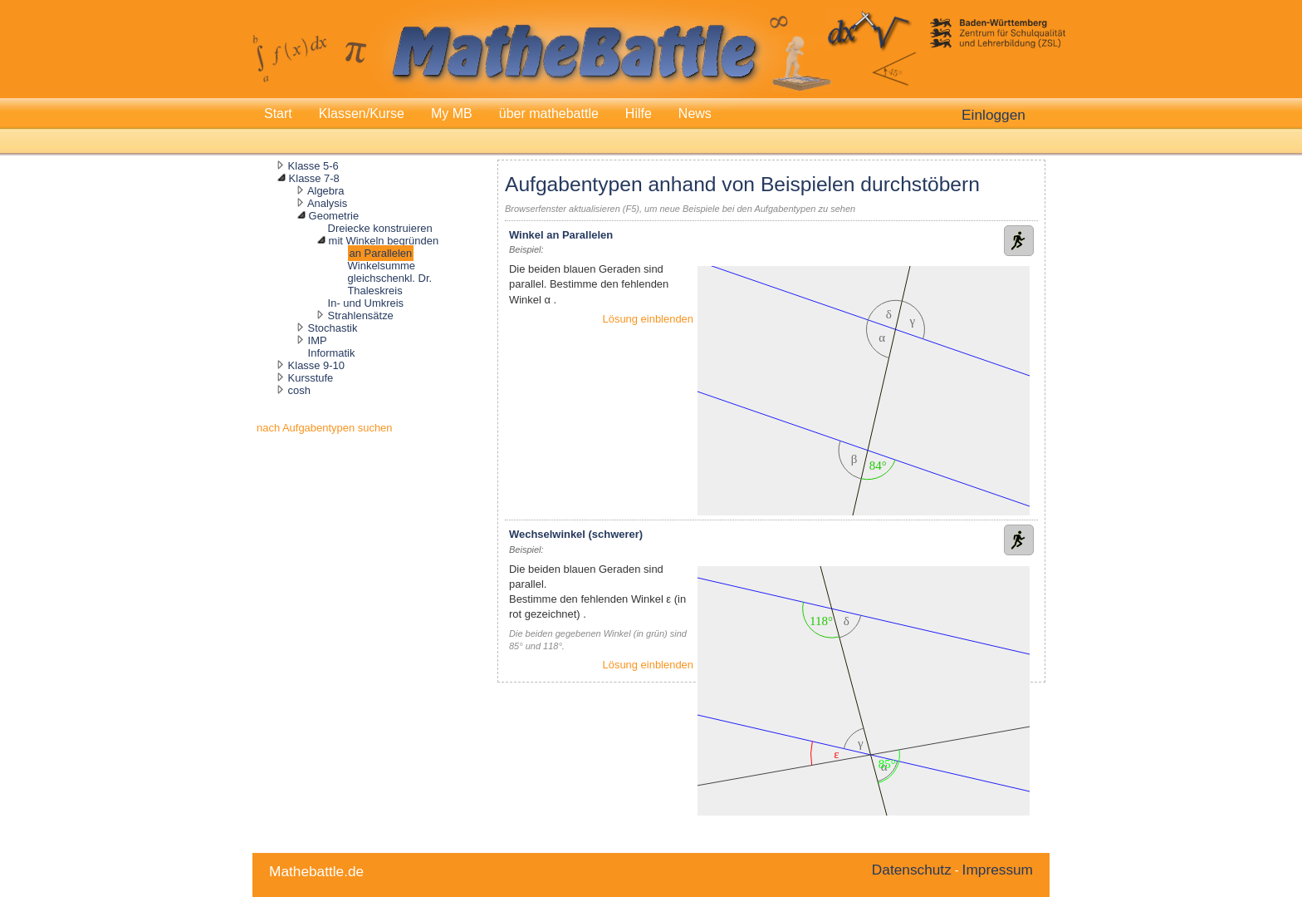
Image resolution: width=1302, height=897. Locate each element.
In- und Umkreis (366, 303)
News (695, 113)
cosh (299, 390)
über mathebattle (549, 113)
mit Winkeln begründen (383, 240)
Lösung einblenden (648, 319)
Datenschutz (912, 869)
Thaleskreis (374, 290)
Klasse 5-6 (313, 166)
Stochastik (333, 328)
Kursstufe (311, 378)
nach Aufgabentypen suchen (325, 427)
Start (278, 113)
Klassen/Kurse (361, 113)
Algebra (326, 191)
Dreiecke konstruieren (380, 228)
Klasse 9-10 (316, 365)
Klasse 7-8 (314, 178)
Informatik (331, 353)
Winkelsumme (381, 265)
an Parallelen (381, 253)
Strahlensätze (361, 315)
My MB (451, 113)
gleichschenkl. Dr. (390, 278)
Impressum (997, 869)
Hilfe (638, 113)
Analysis (327, 203)
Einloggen (993, 114)
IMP (317, 340)
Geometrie (334, 215)
